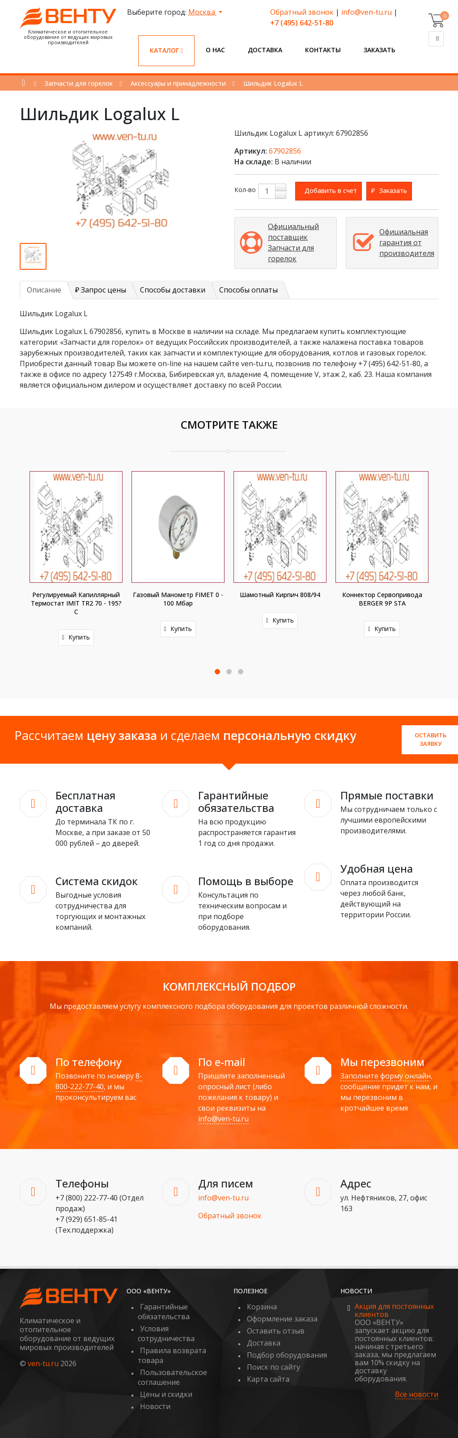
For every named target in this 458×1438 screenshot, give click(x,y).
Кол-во (245, 189)
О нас (215, 50)
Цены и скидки (166, 1394)
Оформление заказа (282, 1319)
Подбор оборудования (287, 1355)
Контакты (323, 50)
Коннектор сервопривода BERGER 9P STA (382, 598)
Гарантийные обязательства (164, 1311)
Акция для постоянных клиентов (394, 1310)
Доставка (265, 50)
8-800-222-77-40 (98, 1081)
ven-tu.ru (43, 1363)
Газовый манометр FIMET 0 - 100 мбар (178, 598)
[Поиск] (436, 38)
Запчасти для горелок (79, 83)
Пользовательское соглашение (172, 1377)
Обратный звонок (302, 12)
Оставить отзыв (276, 1331)
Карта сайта (268, 1379)
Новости (155, 1406)
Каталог (166, 50)
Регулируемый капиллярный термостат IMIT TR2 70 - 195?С (76, 603)
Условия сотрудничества (166, 1333)
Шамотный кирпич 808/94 (280, 594)
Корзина (262, 1307)
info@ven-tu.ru (366, 12)
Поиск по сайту (273, 1367)
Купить (76, 637)
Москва (202, 12)
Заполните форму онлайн (385, 1076)
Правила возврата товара (172, 1355)
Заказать (379, 50)
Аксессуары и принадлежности (178, 83)
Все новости (416, 1394)
